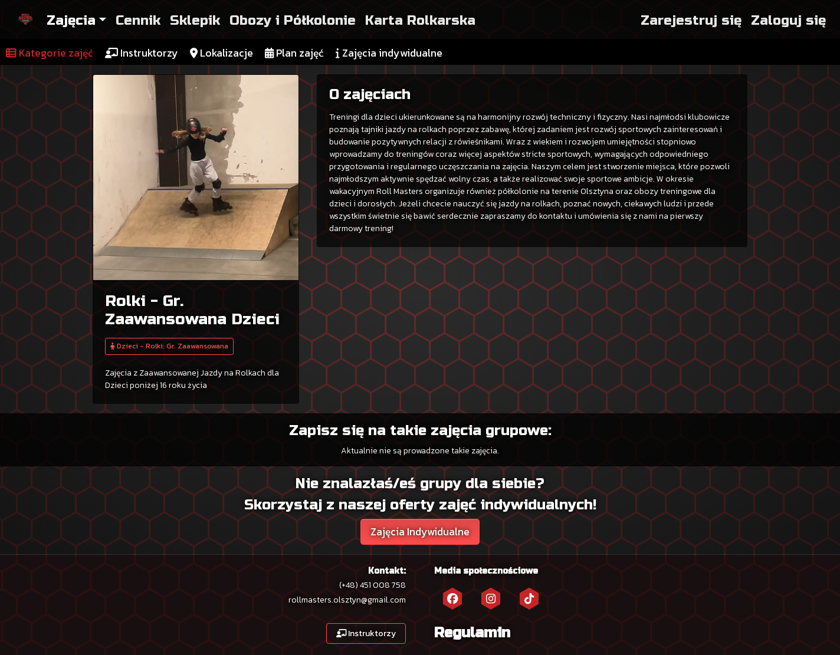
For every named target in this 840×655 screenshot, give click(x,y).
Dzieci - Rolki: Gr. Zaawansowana (169, 346)
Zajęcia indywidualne (389, 53)
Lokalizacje (221, 53)
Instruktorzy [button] (366, 633)
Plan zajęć (294, 53)
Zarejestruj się (691, 20)
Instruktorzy (141, 53)
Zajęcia (71, 20)
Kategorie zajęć (49, 53)
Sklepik (195, 20)
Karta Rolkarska (420, 20)
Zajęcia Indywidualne (420, 531)
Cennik (138, 20)
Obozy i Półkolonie (292, 20)
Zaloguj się (788, 20)
